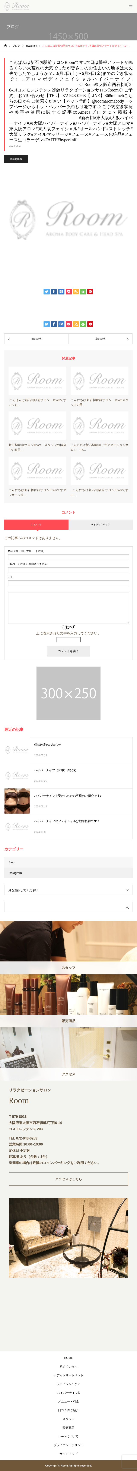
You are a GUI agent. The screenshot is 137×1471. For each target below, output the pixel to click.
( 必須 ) (26, 551)
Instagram (16, 158)
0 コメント (36, 524)
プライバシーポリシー (68, 1445)
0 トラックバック (100, 524)
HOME (68, 1358)
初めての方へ (68, 1366)
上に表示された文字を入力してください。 (68, 633)
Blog (12, 862)
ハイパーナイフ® (68, 1392)
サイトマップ (68, 1453)
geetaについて (68, 1436)
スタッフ (68, 1419)
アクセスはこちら (68, 1179)
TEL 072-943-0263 (23, 1138)
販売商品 (68, 1427)
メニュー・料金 (68, 1401)
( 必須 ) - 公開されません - (28, 564)
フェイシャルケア (68, 1384)
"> (68, 1319)
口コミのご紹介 (68, 1410)
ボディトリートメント (68, 1375)
